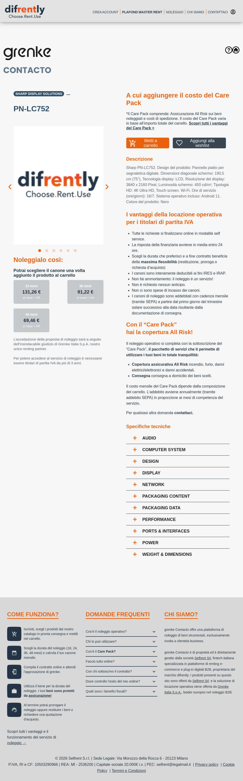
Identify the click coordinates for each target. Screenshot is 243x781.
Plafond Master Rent (142, 12)
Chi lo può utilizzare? (101, 641)
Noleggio (174, 12)
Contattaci (218, 12)
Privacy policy (207, 764)
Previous (10, 182)
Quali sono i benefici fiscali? (106, 691)
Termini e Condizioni (129, 771)
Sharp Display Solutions (38, 94)
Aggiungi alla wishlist (202, 143)
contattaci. (183, 413)
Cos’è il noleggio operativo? (106, 631)
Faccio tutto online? (100, 661)
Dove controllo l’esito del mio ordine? (113, 681)
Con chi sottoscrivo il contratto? (109, 671)
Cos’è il (101, 651)
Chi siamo (195, 12)
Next (107, 182)
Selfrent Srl (203, 658)
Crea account (105, 12)
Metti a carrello (151, 143)
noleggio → (16, 743)
